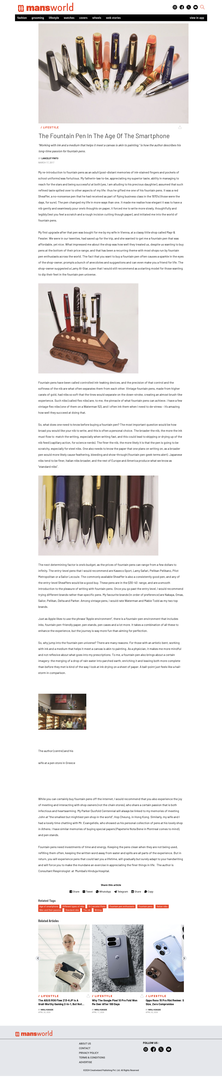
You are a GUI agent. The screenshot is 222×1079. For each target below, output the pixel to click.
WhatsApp (103, 891)
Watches (69, 18)
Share (74, 891)
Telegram (121, 891)
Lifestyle (54, 18)
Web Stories (113, 18)
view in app (197, 18)
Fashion (22, 18)
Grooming (38, 18)
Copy (148, 891)
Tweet (87, 891)
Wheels (96, 18)
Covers (83, 18)
